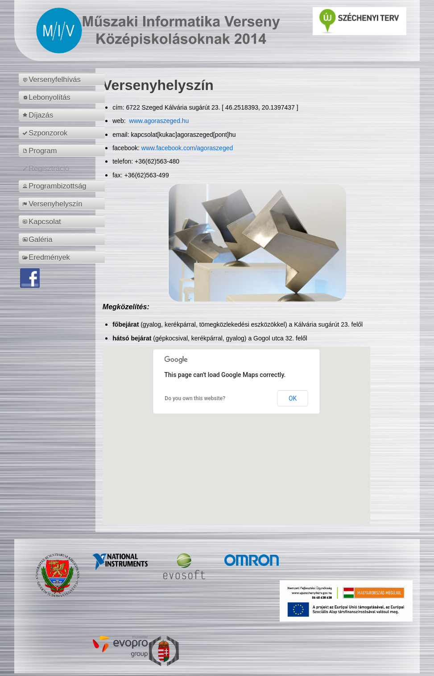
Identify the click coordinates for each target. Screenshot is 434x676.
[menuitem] (63, 79)
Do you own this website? (195, 398)
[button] (236, 427)
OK (293, 398)
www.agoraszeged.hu (158, 120)
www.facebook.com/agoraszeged (187, 148)
